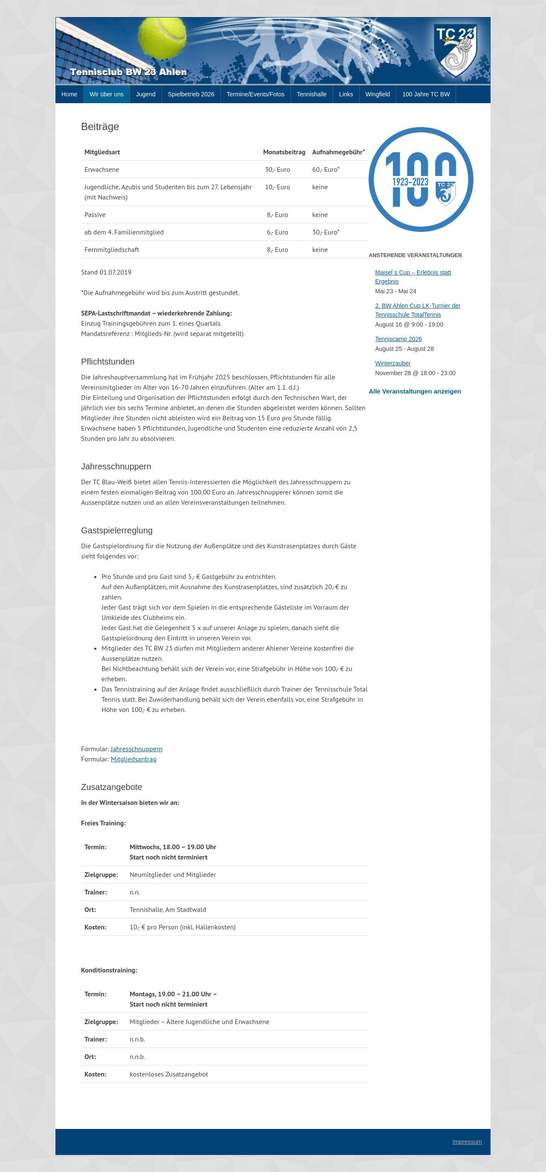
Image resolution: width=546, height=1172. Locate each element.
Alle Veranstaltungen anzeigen (415, 391)
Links (346, 94)
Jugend (146, 94)
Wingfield (378, 94)
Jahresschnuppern (137, 748)
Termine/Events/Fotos (256, 94)
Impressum (467, 1141)
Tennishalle (312, 94)
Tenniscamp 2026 (398, 339)
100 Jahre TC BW (426, 94)
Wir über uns (106, 94)
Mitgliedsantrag (134, 759)
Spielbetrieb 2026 (191, 94)
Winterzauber (392, 363)
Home (69, 94)
